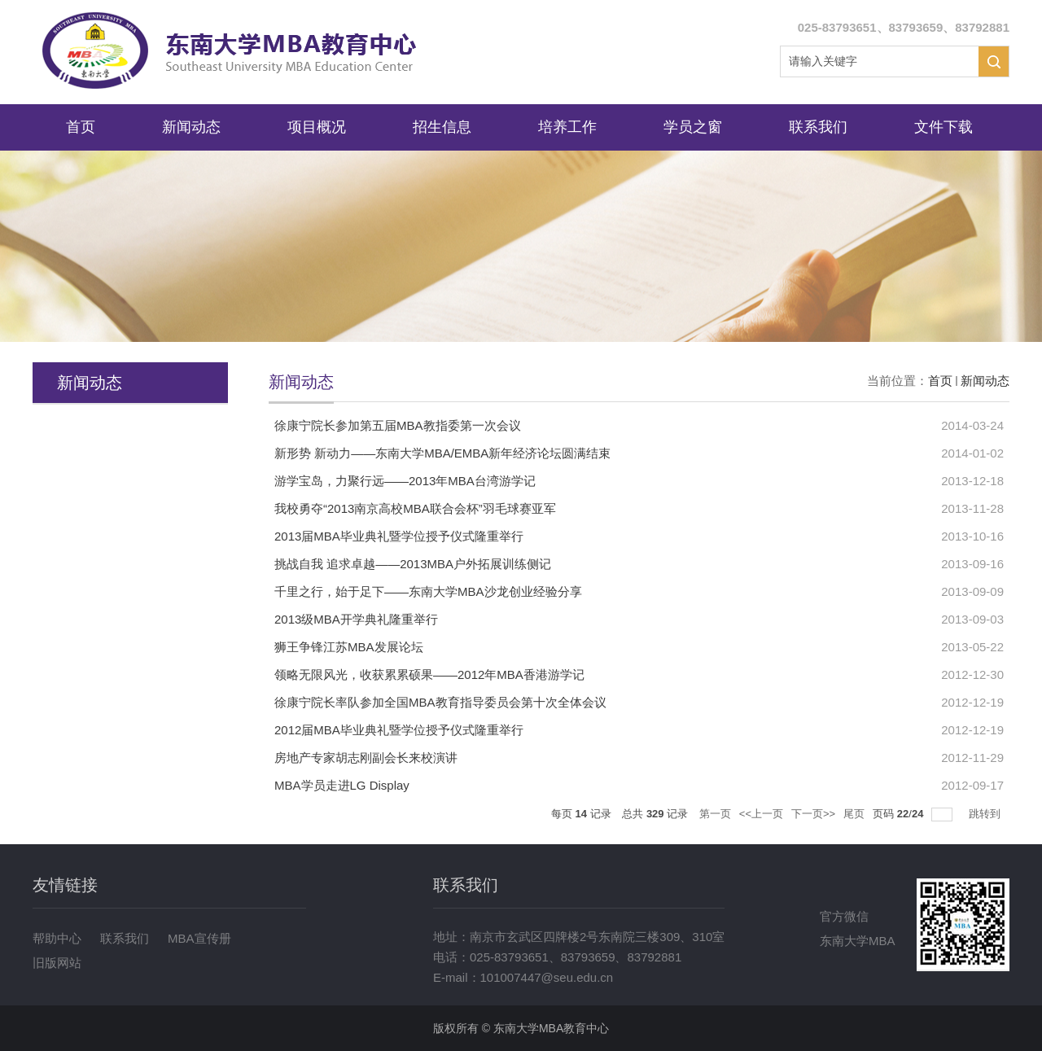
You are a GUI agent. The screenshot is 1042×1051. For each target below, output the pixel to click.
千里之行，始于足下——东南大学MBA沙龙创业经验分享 (428, 591)
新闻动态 (191, 127)
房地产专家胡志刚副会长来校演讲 (366, 757)
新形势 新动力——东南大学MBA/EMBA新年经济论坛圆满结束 (442, 453)
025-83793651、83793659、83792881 (903, 27)
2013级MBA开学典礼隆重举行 (356, 619)
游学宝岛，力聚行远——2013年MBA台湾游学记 (405, 481)
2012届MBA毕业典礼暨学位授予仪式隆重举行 (398, 730)
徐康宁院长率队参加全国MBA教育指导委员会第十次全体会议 (440, 702)
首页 (80, 127)
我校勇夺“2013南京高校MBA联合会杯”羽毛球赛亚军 (415, 508)
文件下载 (943, 127)
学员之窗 (692, 127)
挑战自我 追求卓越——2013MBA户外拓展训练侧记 (412, 564)
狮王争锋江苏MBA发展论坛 (348, 647)
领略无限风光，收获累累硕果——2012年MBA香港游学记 (429, 674)
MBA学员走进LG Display (341, 785)
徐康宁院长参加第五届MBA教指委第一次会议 (397, 425)
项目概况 (316, 127)
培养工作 (567, 127)
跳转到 (986, 814)
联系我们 (818, 127)
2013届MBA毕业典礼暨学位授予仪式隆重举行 (398, 536)
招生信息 (442, 127)
